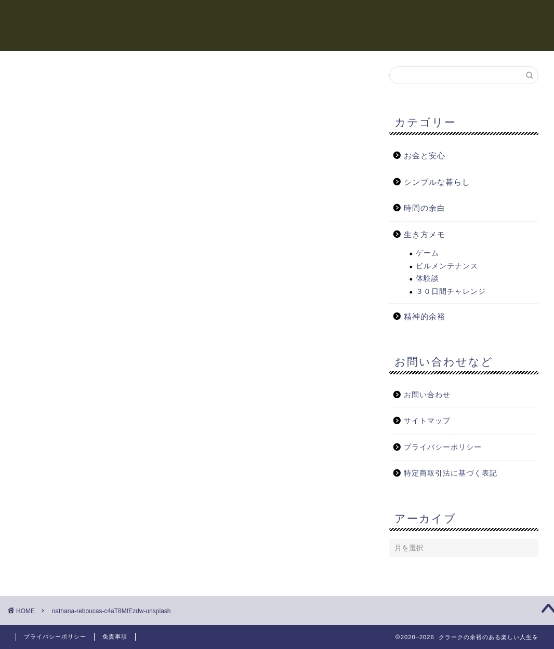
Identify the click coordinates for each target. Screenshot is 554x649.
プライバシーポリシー (443, 447)
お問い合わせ (427, 395)
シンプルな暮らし (479, 16)
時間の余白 (238, 16)
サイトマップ (427, 421)
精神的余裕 (295, 16)
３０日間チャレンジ (451, 291)
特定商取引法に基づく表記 (450, 474)
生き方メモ (409, 16)
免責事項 (114, 636)
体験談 (427, 279)
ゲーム (427, 254)
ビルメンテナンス (447, 266)
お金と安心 (352, 16)
